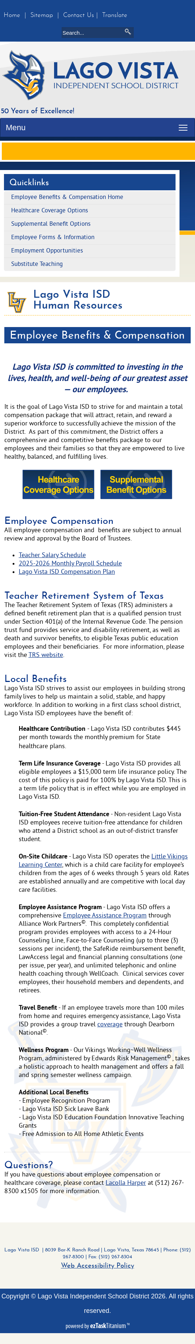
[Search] (93, 32)
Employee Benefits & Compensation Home (67, 198)
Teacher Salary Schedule (52, 555)
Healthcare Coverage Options (49, 211)
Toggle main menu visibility (185, 124)
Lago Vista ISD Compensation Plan (67, 572)
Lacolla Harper (126, 1183)
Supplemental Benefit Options (50, 224)
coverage (110, 1025)
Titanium (108, 1325)
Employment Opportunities (47, 251)
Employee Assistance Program (105, 916)
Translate (114, 15)
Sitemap (41, 15)
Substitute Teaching (37, 264)
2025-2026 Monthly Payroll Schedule (70, 564)
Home (12, 15)
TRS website (45, 655)
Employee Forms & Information (52, 238)
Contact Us (78, 15)
